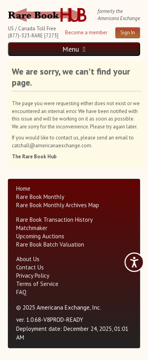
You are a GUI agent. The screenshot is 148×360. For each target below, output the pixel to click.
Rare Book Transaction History (54, 219)
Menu (74, 49)
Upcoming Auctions (40, 236)
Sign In (127, 32)
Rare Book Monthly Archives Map (57, 205)
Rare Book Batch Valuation (50, 244)
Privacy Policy (32, 275)
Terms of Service (37, 284)
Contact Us (30, 267)
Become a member (86, 32)
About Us (27, 259)
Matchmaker (31, 228)
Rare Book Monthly (40, 196)
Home (23, 188)
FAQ (21, 292)
